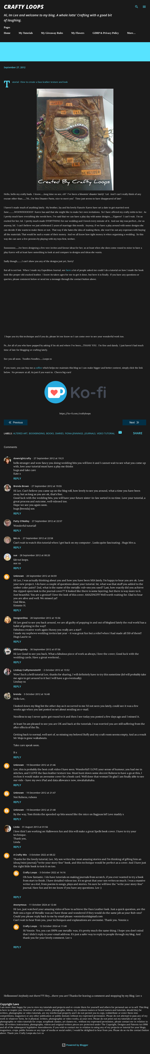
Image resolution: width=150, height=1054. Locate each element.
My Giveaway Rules (52, 33)
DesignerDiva (20, 617)
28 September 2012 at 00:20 (35, 555)
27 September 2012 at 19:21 (49, 458)
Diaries (59, 433)
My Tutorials (26, 33)
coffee (38, 367)
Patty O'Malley (21, 521)
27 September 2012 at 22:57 (47, 521)
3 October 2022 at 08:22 (42, 854)
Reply (17, 478)
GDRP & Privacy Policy (106, 33)
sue (15, 555)
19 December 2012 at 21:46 (41, 764)
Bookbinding (37, 433)
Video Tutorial (106, 433)
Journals (90, 433)
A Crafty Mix (20, 854)
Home (7, 33)
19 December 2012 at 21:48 (41, 809)
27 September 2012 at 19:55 (46, 486)
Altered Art (20, 433)
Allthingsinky (20, 649)
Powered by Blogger (75, 1044)
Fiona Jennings (74, 433)
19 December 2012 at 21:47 (41, 792)
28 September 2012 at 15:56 (45, 617)
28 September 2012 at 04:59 (41, 575)
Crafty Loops (24, 6)
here (68, 270)
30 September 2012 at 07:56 (45, 649)
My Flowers (77, 33)
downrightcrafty (22, 458)
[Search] (136, 6)
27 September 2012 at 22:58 (38, 538)
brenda (17, 694)
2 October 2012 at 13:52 (56, 670)
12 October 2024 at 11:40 (53, 926)
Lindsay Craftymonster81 (27, 670)
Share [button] (137, 433)
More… (131, 33)
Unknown (18, 575)
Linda (16, 826)
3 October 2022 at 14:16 (52, 872)
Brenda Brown (21, 486)
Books (50, 433)
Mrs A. (16, 538)
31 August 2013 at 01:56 (35, 826)
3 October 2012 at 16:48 (37, 694)
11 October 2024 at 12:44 (42, 904)
